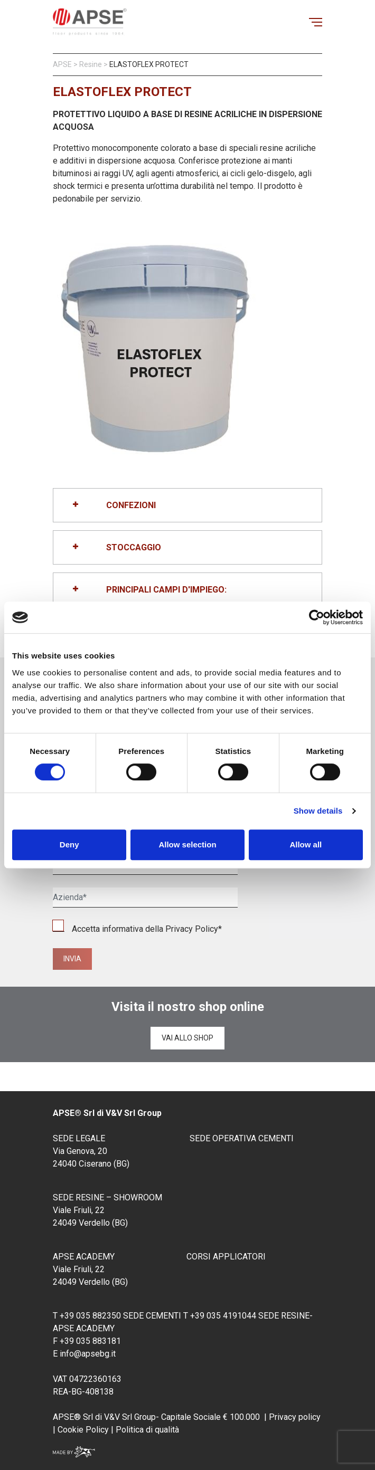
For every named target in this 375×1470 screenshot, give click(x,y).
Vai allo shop (187, 1038)
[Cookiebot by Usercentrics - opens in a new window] (316, 617)
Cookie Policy (82, 1430)
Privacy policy (295, 1417)
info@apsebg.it (88, 1354)
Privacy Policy (191, 929)
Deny (69, 844)
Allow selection (187, 844)
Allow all (305, 844)
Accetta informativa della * (137, 929)
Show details (318, 810)
